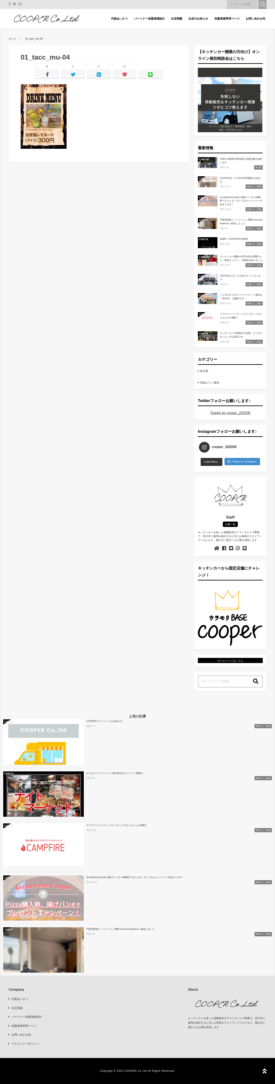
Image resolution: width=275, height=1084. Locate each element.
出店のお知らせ (198, 18)
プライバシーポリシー (25, 1043)
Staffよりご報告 (209, 382)
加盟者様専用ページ (227, 18)
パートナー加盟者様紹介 (149, 18)
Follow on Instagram (242, 461)
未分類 (204, 371)
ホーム (12, 38)
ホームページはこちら (230, 660)
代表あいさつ (119, 18)
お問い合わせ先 (255, 18)
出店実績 (176, 18)
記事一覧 (230, 524)
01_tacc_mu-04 (34, 38)
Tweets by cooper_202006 (230, 413)
